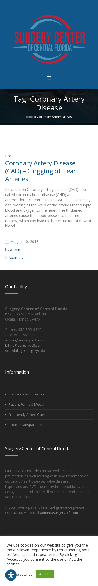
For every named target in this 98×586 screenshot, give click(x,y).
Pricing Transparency (25, 424)
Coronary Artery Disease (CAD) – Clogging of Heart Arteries (42, 171)
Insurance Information (26, 394)
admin (15, 249)
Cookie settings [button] (20, 574)
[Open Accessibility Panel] (11, 575)
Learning (16, 257)
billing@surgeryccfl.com (23, 345)
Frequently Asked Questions (31, 414)
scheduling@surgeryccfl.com (27, 350)
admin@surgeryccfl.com (24, 340)
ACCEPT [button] (45, 574)
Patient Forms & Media (26, 404)
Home (29, 117)
